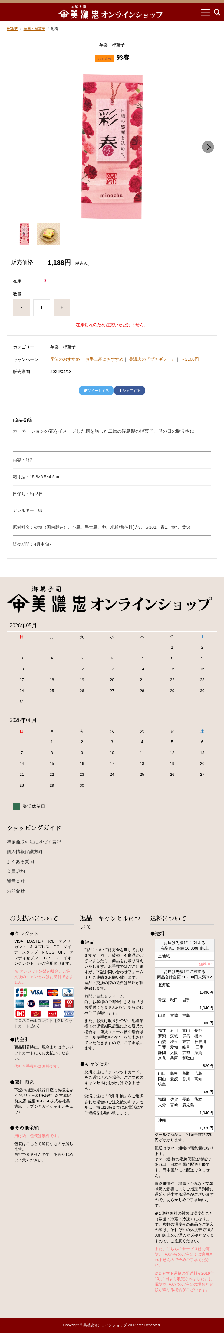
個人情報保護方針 (25, 851)
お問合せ (16, 890)
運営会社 (16, 881)
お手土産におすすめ (104, 359)
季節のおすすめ (65, 359)
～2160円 (190, 359)
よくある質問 (20, 861)
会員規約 (16, 871)
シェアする (129, 391)
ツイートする (96, 391)
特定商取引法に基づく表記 (34, 841)
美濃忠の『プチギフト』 (152, 359)
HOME (12, 29)
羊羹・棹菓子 (34, 29)
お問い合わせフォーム (104, 996)
